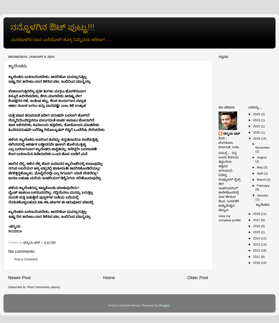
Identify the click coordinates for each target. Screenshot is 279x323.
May (260, 167)
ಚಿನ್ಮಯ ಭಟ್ (231, 133)
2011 (257, 256)
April (260, 173)
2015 (257, 232)
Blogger (164, 305)
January (262, 195)
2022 (257, 126)
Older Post (197, 277)
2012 (257, 250)
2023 (257, 120)
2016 (257, 226)
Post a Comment (26, 259)
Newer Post (19, 277)
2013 (257, 244)
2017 (257, 220)
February (263, 185)
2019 (257, 138)
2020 (257, 132)
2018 (257, 213)
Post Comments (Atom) (43, 287)
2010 (257, 262)
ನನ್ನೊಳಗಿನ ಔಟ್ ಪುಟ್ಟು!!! (52, 27)
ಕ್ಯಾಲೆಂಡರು (263, 204)
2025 (257, 114)
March (261, 179)
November (263, 147)
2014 (257, 238)
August (262, 157)
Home (109, 277)
